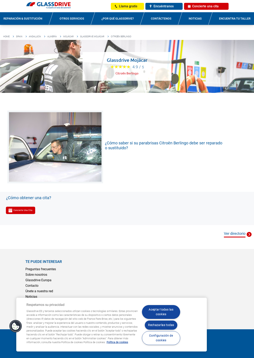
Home (6, 36)
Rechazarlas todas (161, 325)
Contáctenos (161, 18)
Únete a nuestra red (39, 291)
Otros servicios (72, 18)
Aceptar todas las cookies (161, 312)
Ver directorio (234, 233)
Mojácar (68, 36)
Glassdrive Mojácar (92, 36)
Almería (52, 36)
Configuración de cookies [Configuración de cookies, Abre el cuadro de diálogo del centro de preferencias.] (161, 338)
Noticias (195, 18)
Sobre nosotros (36, 275)
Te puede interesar (43, 261)
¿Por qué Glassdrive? (117, 18)
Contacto (31, 286)
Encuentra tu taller (235, 18)
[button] (15, 326)
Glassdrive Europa (38, 280)
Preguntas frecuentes (40, 269)
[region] (111, 324)
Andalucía (35, 36)
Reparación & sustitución (22, 18)
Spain (19, 36)
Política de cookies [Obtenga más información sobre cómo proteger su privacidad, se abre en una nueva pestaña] (117, 342)
